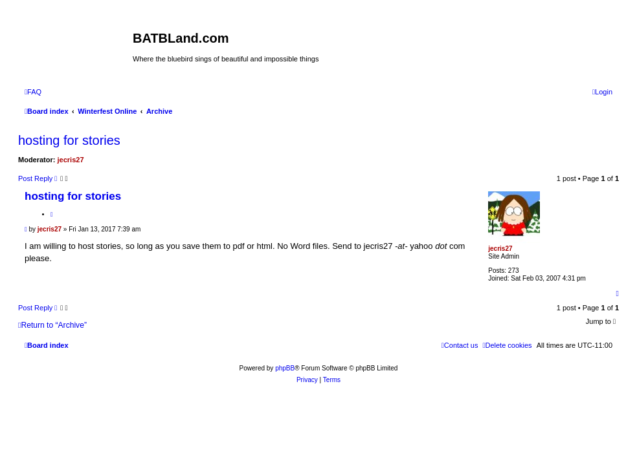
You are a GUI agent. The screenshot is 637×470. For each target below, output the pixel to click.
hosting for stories (69, 140)
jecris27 (71, 160)
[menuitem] (33, 92)
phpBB (285, 368)
